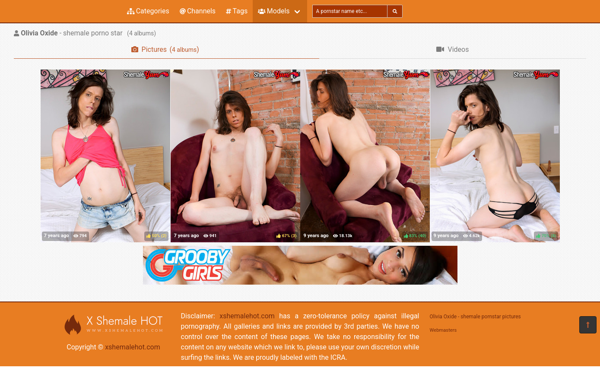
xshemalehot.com (132, 347)
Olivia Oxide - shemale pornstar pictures (475, 317)
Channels (198, 11)
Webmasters (443, 330)
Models (273, 11)
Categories (148, 11)
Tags (237, 11)
